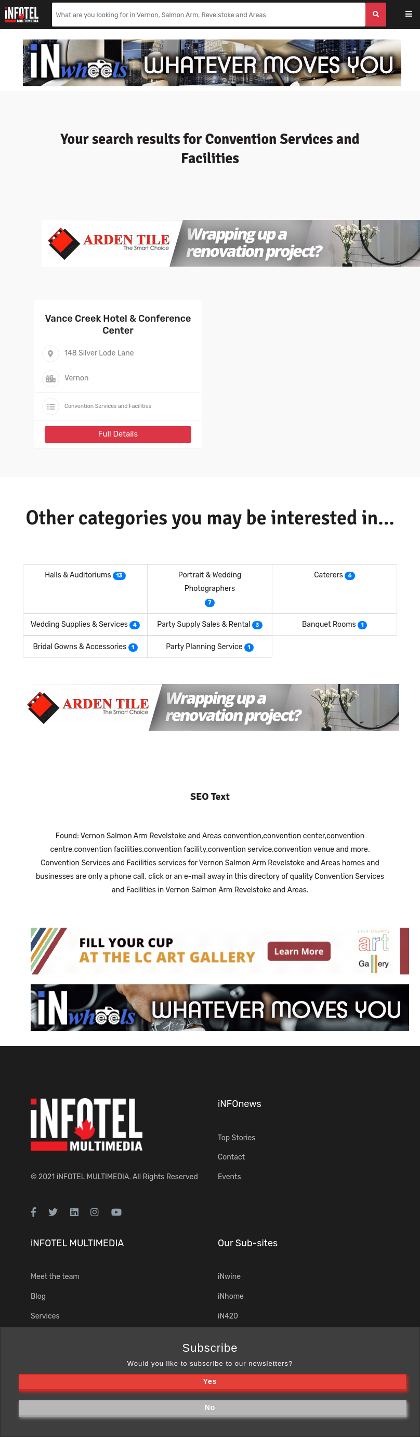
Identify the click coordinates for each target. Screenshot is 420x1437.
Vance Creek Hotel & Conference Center (118, 324)
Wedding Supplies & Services (79, 624)
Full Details (118, 434)
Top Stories (236, 1137)
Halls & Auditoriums (78, 575)
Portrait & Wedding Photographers (210, 582)
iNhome (231, 1296)
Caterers (328, 575)
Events (229, 1176)
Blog (38, 1296)
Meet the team (55, 1276)
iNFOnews (239, 1104)
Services (45, 1316)
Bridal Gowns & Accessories (79, 646)
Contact (231, 1157)
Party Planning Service (204, 646)
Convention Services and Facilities (107, 406)
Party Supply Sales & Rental (203, 624)
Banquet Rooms (329, 624)
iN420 (228, 1316)
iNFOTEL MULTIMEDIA (93, 1176)
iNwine (229, 1276)
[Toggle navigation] (415, 15)
